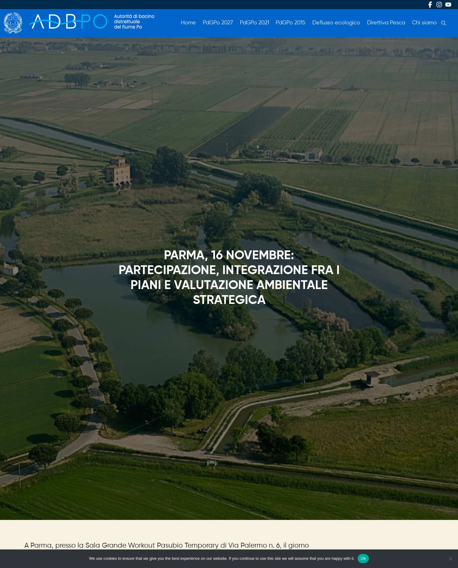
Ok (363, 558)
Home (188, 23)
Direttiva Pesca (386, 23)
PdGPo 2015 (290, 23)
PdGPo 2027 (218, 23)
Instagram (439, 5)
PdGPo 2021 (254, 23)
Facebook (430, 5)
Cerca (443, 23)
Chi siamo (424, 23)
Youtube (448, 5)
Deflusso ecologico (336, 23)
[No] (450, 559)
